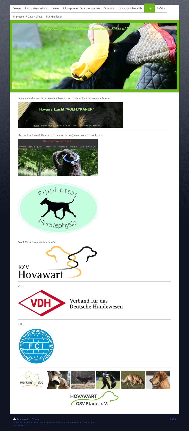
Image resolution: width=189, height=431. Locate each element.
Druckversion (22, 419)
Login (173, 419)
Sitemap (36, 419)
